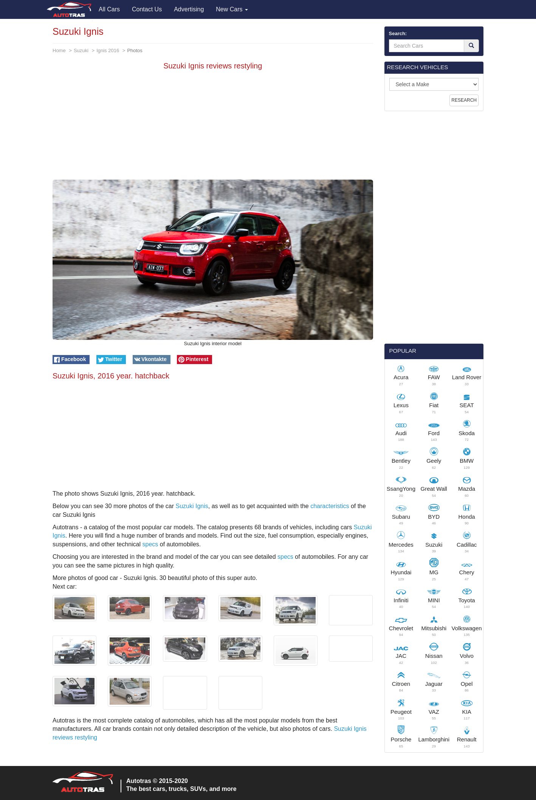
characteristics (329, 506)
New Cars (232, 9)
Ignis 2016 (107, 50)
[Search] (471, 45)
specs (150, 544)
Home (59, 50)
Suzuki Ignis (192, 506)
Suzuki (81, 50)
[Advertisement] (212, 127)
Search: (398, 33)
